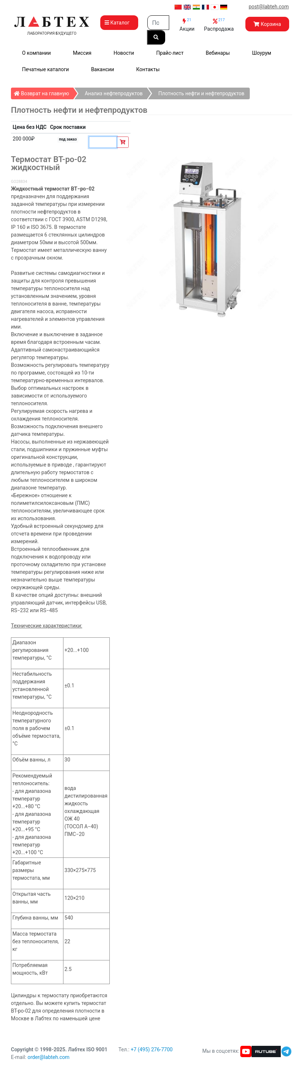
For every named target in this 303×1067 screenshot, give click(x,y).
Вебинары (218, 53)
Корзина (267, 24)
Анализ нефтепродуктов (114, 93)
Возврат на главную (43, 92)
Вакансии (102, 69)
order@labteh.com (48, 1057)
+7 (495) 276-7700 (151, 1049)
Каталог (119, 23)
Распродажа (219, 25)
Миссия (82, 53)
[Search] (158, 22)
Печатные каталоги (45, 69)
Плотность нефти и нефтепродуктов (201, 93)
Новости (124, 53)
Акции (186, 25)
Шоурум (261, 53)
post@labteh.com (269, 6)
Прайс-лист (169, 53)
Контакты (148, 69)
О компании (36, 53)
